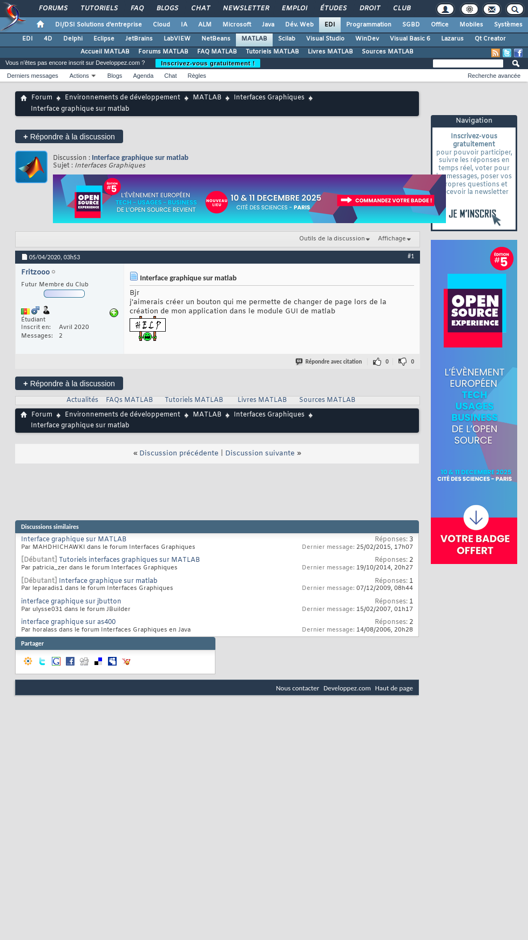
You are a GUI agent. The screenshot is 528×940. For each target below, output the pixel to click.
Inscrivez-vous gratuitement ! (208, 63)
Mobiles (471, 25)
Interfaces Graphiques (269, 97)
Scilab (286, 39)
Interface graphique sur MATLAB (73, 539)
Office (440, 25)
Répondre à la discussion (69, 136)
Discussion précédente (179, 453)
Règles (197, 75)
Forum (41, 97)
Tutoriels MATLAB (272, 52)
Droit (369, 8)
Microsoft (236, 25)
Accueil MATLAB (105, 52)
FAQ (136, 8)
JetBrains (139, 39)
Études (333, 8)
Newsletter (245, 8)
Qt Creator (490, 39)
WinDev (367, 39)
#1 (411, 256)
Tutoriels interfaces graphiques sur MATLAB (129, 560)
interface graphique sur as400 (68, 622)
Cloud (161, 25)
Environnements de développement (122, 97)
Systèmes (508, 25)
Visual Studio (325, 39)
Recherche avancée (494, 75)
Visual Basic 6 (410, 39)
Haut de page (394, 688)
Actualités (82, 400)
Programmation (368, 25)
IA (184, 25)
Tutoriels (98, 8)
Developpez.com (347, 688)
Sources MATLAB (388, 52)
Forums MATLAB (163, 52)
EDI (329, 25)
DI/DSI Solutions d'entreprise (98, 25)
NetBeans (216, 39)
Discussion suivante (260, 453)
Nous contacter (297, 688)
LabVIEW (177, 39)
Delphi (73, 39)
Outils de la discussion (332, 239)
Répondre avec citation (329, 361)
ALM (205, 25)
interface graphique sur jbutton (71, 601)
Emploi (294, 8)
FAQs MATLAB (129, 400)
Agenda (143, 75)
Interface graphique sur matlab (140, 157)
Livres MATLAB (330, 52)
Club (401, 8)
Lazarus (452, 39)
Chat (200, 8)
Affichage (392, 239)
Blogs (167, 8)
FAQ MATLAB (217, 52)
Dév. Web (299, 25)
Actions (79, 75)
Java (268, 25)
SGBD (411, 25)
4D (48, 39)
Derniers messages (32, 75)
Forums (52, 8)
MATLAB (254, 39)
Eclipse (103, 39)
